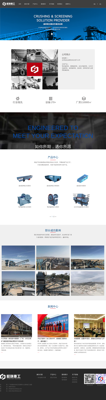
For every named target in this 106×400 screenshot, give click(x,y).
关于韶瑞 (51, 4)
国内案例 (64, 377)
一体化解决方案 (41, 377)
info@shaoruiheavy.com (15, 388)
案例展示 (43, 4)
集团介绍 (74, 377)
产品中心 (35, 4)
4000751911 (12, 386)
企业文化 (74, 379)
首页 (20, 4)
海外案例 (64, 379)
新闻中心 (68, 4)
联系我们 (59, 4)
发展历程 (74, 382)
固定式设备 (53, 377)
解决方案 (26, 4)
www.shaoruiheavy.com (15, 391)
